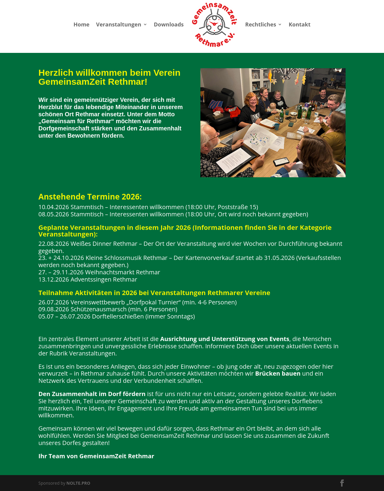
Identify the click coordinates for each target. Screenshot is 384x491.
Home (81, 24)
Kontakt (299, 24)
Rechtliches (260, 24)
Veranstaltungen (118, 24)
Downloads (169, 24)
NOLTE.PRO (78, 483)
